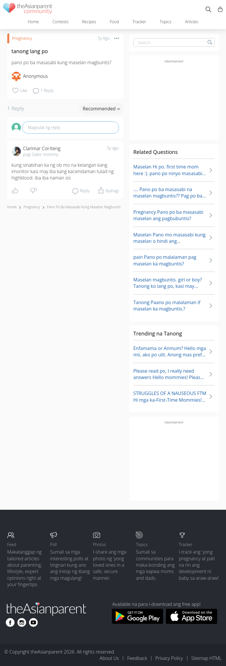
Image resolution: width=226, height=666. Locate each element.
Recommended (101, 108)
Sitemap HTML (206, 658)
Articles (191, 21)
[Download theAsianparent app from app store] (191, 622)
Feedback (137, 658)
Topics (165, 21)
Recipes (89, 21)
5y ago (113, 148)
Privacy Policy (169, 658)
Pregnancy (22, 38)
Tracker (139, 21)
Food (114, 21)
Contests (60, 21)
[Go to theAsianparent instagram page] (21, 622)
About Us (109, 658)
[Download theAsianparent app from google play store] (137, 622)
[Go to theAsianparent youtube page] (33, 622)
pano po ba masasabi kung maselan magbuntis (84, 206)
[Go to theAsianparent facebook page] (10, 622)
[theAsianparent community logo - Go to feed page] (27, 9)
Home (33, 21)
